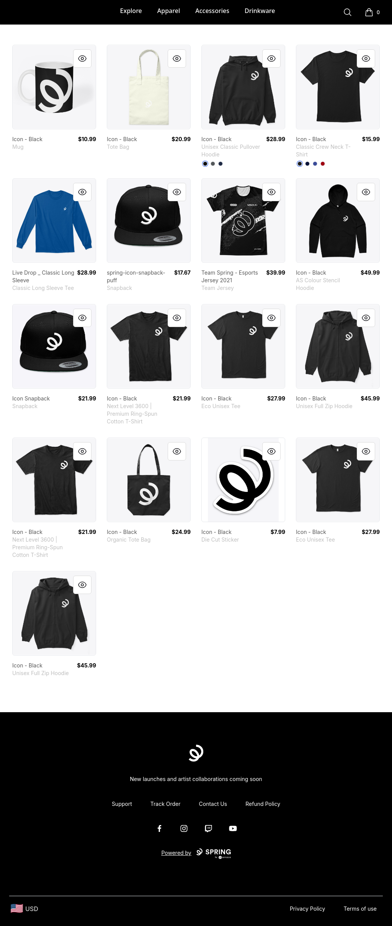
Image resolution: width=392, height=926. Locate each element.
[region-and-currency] (24, 908)
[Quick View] (82, 58)
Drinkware (260, 11)
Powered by (195, 853)
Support (122, 804)
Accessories (212, 11)
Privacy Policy (307, 908)
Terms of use (360, 908)
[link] (54, 87)
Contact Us (213, 804)
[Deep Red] (322, 163)
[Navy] (220, 163)
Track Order (165, 804)
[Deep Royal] (315, 163)
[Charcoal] (213, 163)
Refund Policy (262, 804)
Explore (131, 11)
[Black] (205, 163)
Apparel (168, 11)
